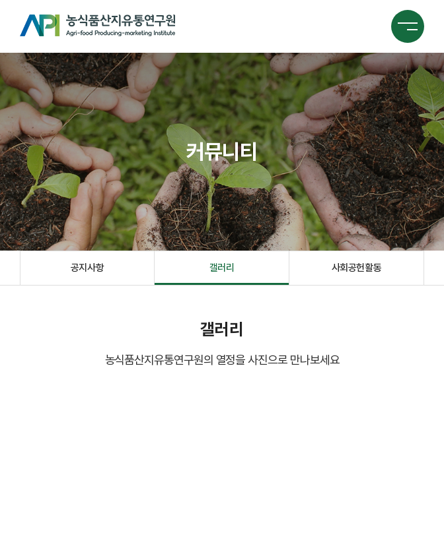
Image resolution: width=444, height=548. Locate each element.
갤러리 (222, 268)
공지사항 (87, 268)
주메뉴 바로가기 (0, 0)
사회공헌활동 (356, 268)
